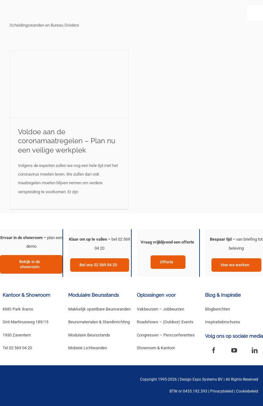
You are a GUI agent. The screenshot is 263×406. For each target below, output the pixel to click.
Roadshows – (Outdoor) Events (165, 321)
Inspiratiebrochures (222, 321)
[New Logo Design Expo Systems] (29, 12)
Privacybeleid (221, 391)
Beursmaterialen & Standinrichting (99, 321)
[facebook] (213, 350)
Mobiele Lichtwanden (87, 347)
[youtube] (234, 350)
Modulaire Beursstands (89, 335)
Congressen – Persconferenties (166, 335)
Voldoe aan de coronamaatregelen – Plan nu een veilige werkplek (66, 141)
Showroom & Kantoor (156, 347)
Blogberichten (217, 309)
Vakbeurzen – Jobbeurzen (160, 309)
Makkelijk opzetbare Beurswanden (99, 309)
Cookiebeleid (247, 391)
